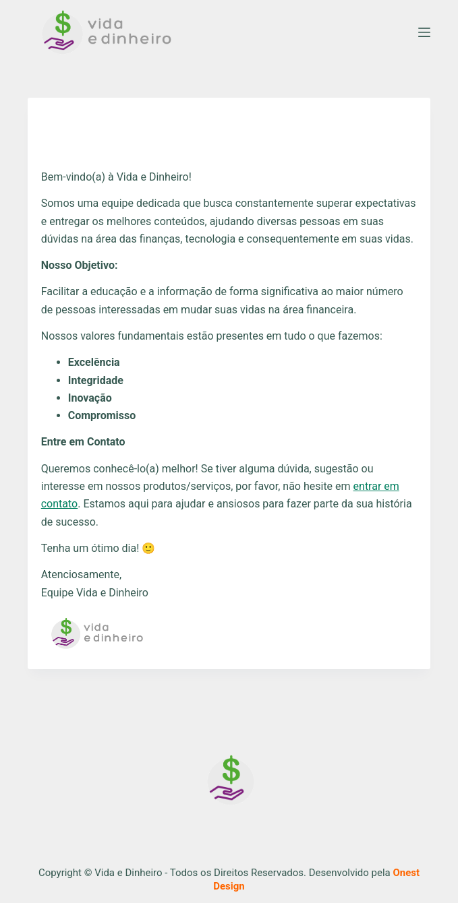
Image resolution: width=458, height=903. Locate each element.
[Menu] (424, 32)
